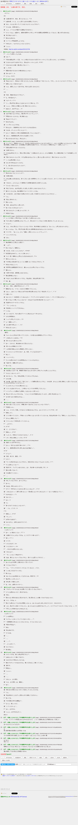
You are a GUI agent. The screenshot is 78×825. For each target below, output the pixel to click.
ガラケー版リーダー (23, 1)
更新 (25, 3)
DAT (46, 1)
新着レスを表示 (6, 760)
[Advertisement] (29, 785)
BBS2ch (42, 1)
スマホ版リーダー (34, 1)
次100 (58, 757)
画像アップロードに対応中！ (9, 777)
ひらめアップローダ (30, 777)
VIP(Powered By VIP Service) (18, 798)
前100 (52, 757)
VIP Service (9, 3)
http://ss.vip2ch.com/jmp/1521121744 (19, 49)
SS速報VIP (18, 3)
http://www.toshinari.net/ (69, 797)
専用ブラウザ (13, 1)
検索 (31, 3)
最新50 (42, 3)
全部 (36, 3)
